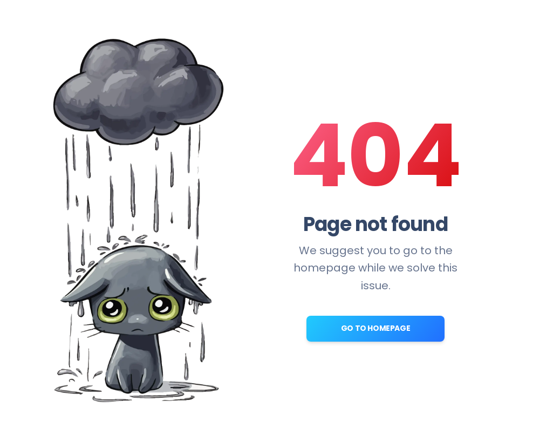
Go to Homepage (375, 328)
